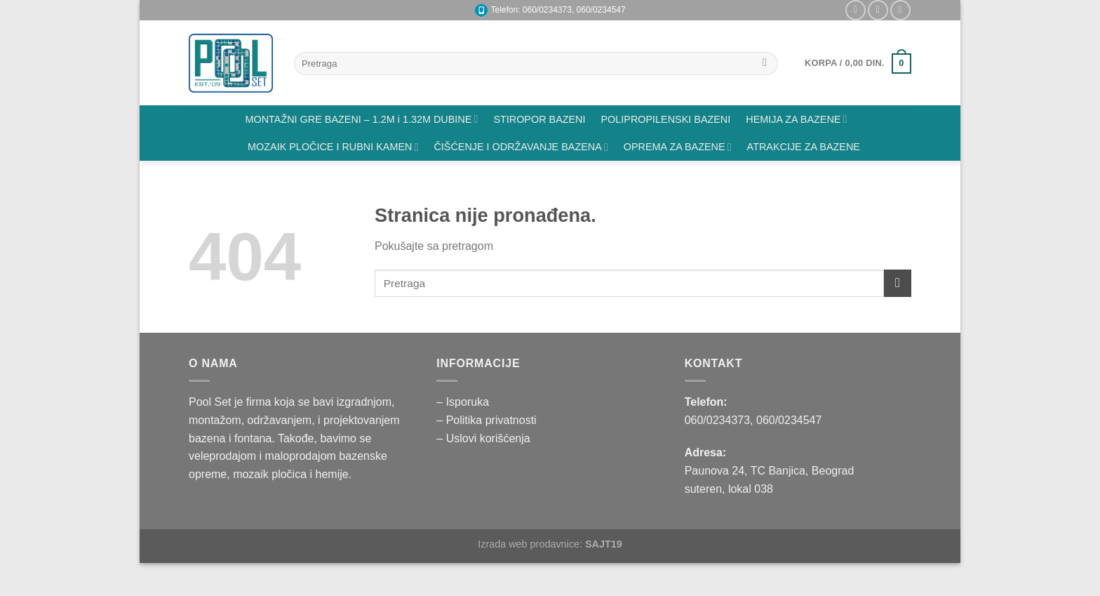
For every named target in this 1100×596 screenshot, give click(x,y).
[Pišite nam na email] (878, 10)
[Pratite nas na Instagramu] (855, 10)
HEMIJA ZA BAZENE (796, 119)
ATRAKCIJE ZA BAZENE (803, 146)
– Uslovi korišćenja (483, 438)
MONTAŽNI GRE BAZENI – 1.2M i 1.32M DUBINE (362, 119)
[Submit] (765, 64)
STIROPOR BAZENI (539, 119)
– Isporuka (462, 402)
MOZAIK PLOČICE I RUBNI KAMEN (333, 147)
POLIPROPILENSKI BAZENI (666, 119)
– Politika (460, 420)
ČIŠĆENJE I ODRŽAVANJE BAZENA (521, 147)
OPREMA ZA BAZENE (678, 147)
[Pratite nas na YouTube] (900, 10)
